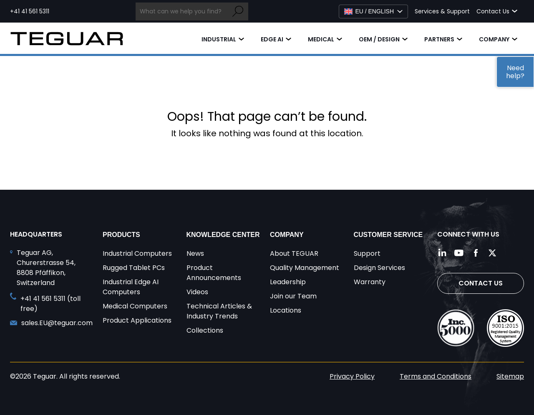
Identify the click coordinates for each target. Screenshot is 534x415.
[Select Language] (373, 11)
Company (494, 39)
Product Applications (137, 320)
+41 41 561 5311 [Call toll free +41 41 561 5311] (29, 11)
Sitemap (510, 376)
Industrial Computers (137, 253)
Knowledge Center (223, 234)
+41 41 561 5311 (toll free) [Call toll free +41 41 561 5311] (50, 303)
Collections (204, 330)
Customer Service (388, 234)
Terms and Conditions (435, 376)
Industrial (219, 39)
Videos (197, 292)
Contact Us (480, 283)
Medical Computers (135, 306)
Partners (439, 39)
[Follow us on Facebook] (476, 253)
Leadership (288, 282)
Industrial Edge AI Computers (131, 287)
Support (367, 253)
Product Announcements (213, 273)
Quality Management (304, 267)
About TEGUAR (294, 253)
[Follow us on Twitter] (492, 253)
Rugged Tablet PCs (134, 267)
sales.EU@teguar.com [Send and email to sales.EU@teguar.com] (57, 323)
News (195, 253)
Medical (321, 39)
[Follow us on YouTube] (459, 253)
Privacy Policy (352, 376)
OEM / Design (379, 39)
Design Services (379, 267)
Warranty (369, 282)
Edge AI (272, 39)
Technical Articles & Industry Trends (219, 311)
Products (121, 234)
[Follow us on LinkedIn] (442, 253)
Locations (285, 310)
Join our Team (293, 296)
